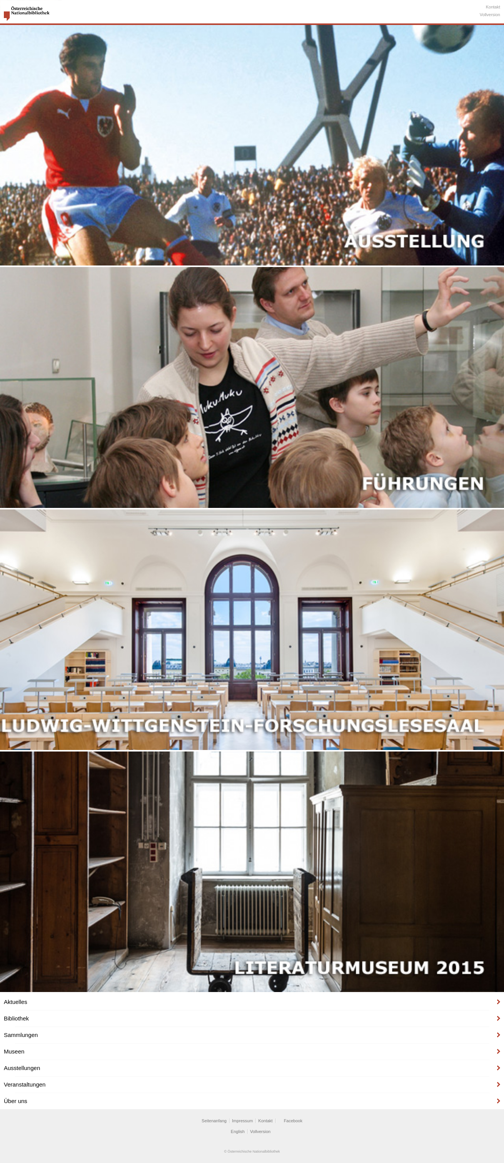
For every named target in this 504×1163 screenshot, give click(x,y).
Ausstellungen (22, 1068)
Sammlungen (21, 1035)
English (238, 1131)
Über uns (15, 1101)
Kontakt (493, 7)
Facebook (293, 1120)
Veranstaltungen (24, 1084)
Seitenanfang (214, 1120)
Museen (14, 1051)
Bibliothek (16, 1018)
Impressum (242, 1120)
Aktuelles (15, 1002)
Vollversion (490, 14)
